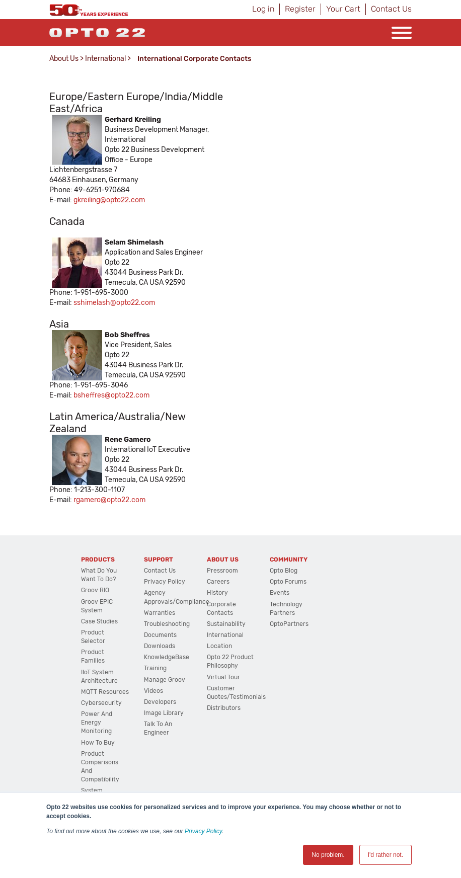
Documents (160, 634)
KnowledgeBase (166, 657)
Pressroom (222, 570)
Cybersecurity (101, 702)
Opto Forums (288, 581)
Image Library (164, 712)
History (217, 592)
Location (219, 646)
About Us (64, 58)
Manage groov (164, 679)
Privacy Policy (203, 831)
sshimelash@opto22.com (114, 302)
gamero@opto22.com (110, 500)
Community (289, 559)
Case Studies (99, 621)
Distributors (224, 707)
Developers (160, 701)
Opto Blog (283, 570)
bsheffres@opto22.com (111, 395)
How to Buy (98, 742)
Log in (263, 9)
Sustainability (226, 623)
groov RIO (95, 590)
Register (300, 9)
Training (155, 668)
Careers (218, 581)
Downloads (159, 646)
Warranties (159, 612)
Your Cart (343, 9)
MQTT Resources (105, 691)
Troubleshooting (167, 623)
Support (158, 559)
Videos (153, 690)
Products (98, 559)
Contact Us (391, 9)
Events (279, 592)
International (105, 58)
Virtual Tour (223, 677)
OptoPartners (289, 623)
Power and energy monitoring (96, 722)
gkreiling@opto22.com (109, 200)
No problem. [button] (328, 854)
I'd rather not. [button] (385, 854)
